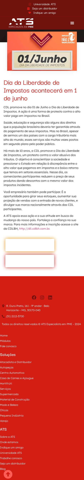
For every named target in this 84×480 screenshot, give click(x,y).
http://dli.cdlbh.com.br (34, 228)
